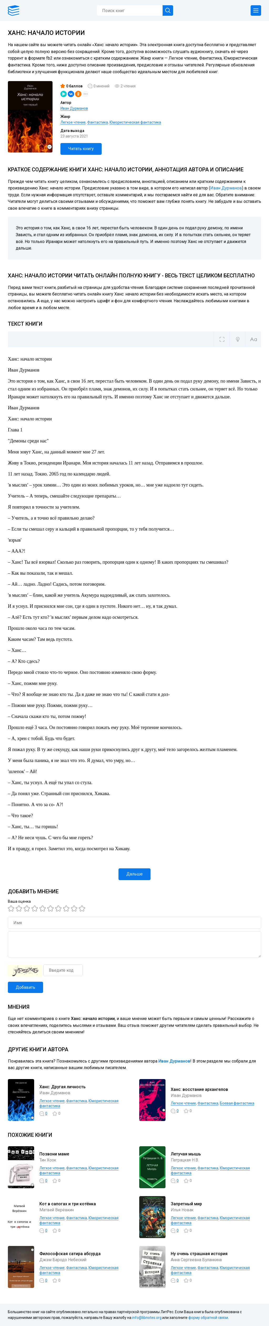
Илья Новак (182, 1209)
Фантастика (97, 122)
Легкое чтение (73, 122)
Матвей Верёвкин (57, 1209)
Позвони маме (54, 1153)
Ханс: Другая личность (62, 1086)
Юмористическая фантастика (135, 122)
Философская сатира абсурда (70, 1253)
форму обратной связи (208, 1318)
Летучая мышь (186, 1153)
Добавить (25, 987)
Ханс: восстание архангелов (199, 1089)
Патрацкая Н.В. (185, 1160)
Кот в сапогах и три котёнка (67, 1203)
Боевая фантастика (237, 1103)
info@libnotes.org (147, 1318)
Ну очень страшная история (199, 1253)
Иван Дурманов (74, 108)
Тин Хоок (48, 1160)
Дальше (134, 873)
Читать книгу (81, 148)
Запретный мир (186, 1203)
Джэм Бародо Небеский (63, 1259)
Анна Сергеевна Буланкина (197, 1259)
